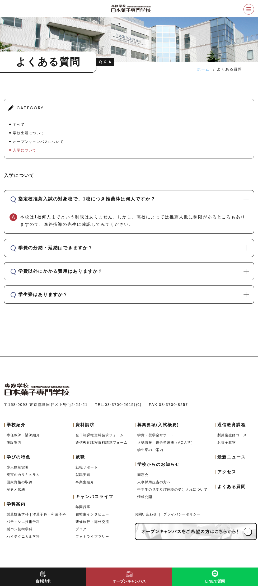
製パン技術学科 (19, 533)
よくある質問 (231, 490)
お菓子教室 (226, 446)
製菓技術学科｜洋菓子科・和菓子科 (36, 518)
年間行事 (83, 511)
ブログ (81, 533)
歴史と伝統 (16, 493)
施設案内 (14, 446)
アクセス (226, 475)
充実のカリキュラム (23, 478)
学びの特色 (18, 460)
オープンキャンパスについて (38, 142)
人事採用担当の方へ (154, 486)
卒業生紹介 (85, 486)
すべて (19, 124)
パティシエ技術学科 (23, 525)
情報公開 (144, 501)
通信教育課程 (231, 428)
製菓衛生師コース (232, 439)
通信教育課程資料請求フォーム (102, 446)
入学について (25, 150)
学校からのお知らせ (158, 468)
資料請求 (85, 428)
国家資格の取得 (19, 486)
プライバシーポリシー (181, 518)
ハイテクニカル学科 (23, 540)
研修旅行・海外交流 (92, 525)
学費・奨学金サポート (155, 439)
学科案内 (16, 507)
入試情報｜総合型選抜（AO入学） (166, 446)
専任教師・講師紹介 (23, 439)
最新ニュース (231, 460)
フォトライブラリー (92, 540)
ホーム (203, 69)
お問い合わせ (146, 518)
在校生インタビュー (92, 518)
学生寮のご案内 (150, 454)
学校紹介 (16, 428)
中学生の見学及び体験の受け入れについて (172, 493)
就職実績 (83, 478)
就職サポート (87, 471)
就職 (80, 460)
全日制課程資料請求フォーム (100, 439)
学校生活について (28, 133)
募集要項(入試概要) (158, 428)
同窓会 (142, 478)
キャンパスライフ (94, 500)
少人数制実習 (18, 471)
